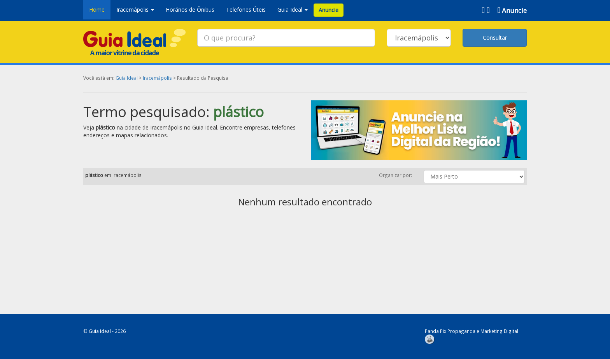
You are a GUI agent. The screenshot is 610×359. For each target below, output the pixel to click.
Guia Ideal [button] (292, 9)
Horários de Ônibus (190, 9)
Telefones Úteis (246, 9)
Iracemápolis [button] (135, 9)
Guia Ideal (127, 78)
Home (97, 9)
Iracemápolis (157, 78)
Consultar (495, 37)
